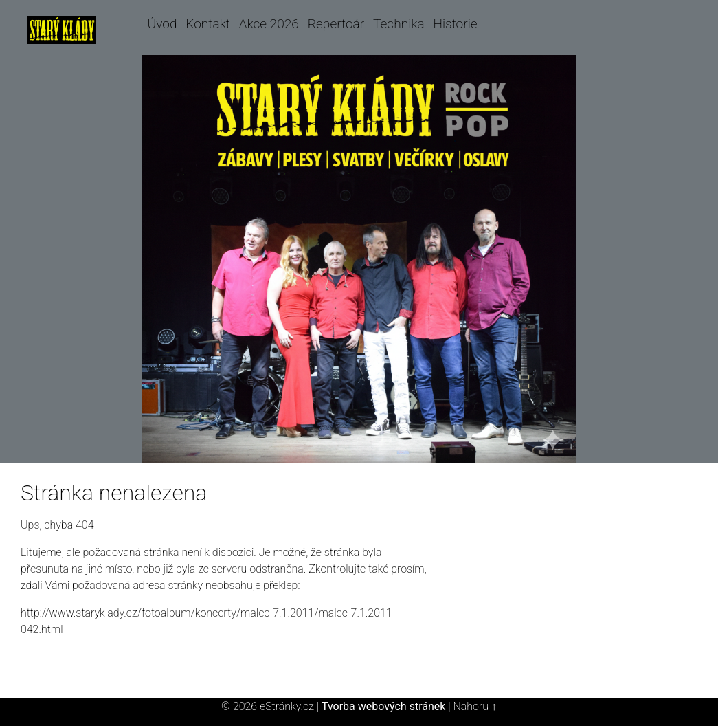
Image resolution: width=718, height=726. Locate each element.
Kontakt (208, 24)
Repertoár (336, 24)
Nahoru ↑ (474, 706)
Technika (399, 24)
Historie (455, 24)
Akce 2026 (269, 24)
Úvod (162, 24)
